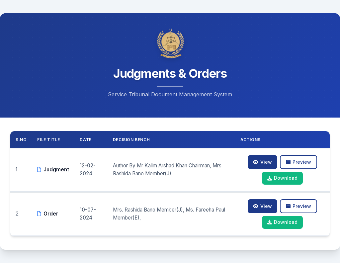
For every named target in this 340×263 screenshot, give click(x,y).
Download (282, 178)
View (262, 162)
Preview (298, 162)
